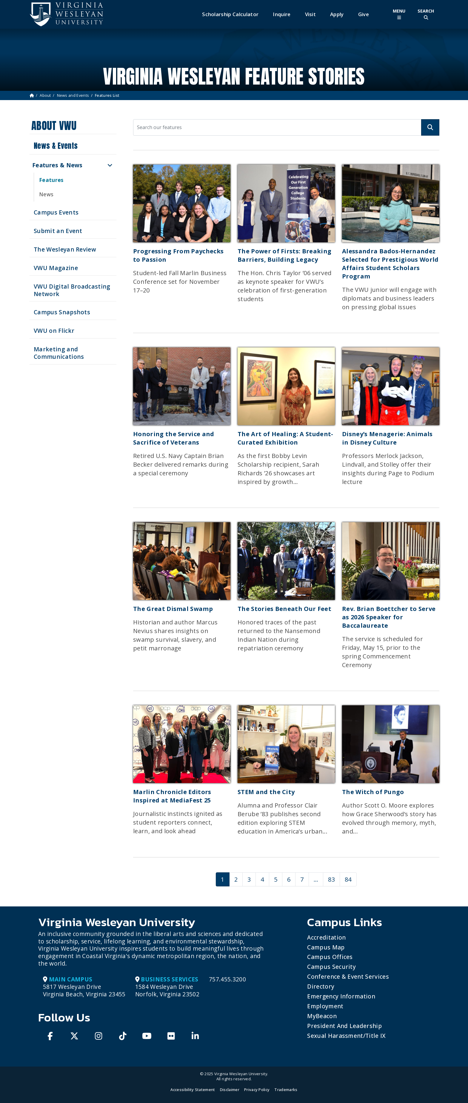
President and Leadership (344, 1026)
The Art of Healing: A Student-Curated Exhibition (285, 438)
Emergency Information (341, 996)
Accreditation (326, 937)
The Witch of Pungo (373, 792)
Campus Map (325, 947)
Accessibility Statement (192, 1089)
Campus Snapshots (62, 312)
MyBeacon (322, 1016)
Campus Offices (329, 957)
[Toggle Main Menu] (399, 14)
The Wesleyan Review (65, 249)
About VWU (53, 125)
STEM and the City (266, 792)
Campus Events (56, 212)
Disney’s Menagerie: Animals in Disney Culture (387, 438)
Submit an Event (58, 231)
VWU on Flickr (54, 331)
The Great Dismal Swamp (173, 609)
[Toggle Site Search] (425, 14)
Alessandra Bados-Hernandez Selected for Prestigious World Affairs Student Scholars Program (390, 263)
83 (331, 879)
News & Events (56, 145)
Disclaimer (229, 1089)
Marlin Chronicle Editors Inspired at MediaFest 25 (172, 796)
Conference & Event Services (348, 976)
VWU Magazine (56, 268)
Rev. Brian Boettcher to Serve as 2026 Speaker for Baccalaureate (388, 617)
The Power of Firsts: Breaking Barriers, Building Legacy (284, 255)
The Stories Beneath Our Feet (284, 609)
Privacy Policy (257, 1089)
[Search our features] (277, 127)
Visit (310, 14)
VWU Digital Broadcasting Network (72, 290)
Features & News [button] (57, 165)
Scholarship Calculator (230, 14)
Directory (320, 986)
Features (51, 179)
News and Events (73, 95)
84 (348, 879)
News (46, 194)
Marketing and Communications (59, 353)
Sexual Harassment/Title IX (346, 1036)
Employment (325, 1006)
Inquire (281, 14)
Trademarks (285, 1089)
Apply (337, 14)
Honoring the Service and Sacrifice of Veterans (173, 438)
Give (363, 14)
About (45, 95)
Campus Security (331, 967)
